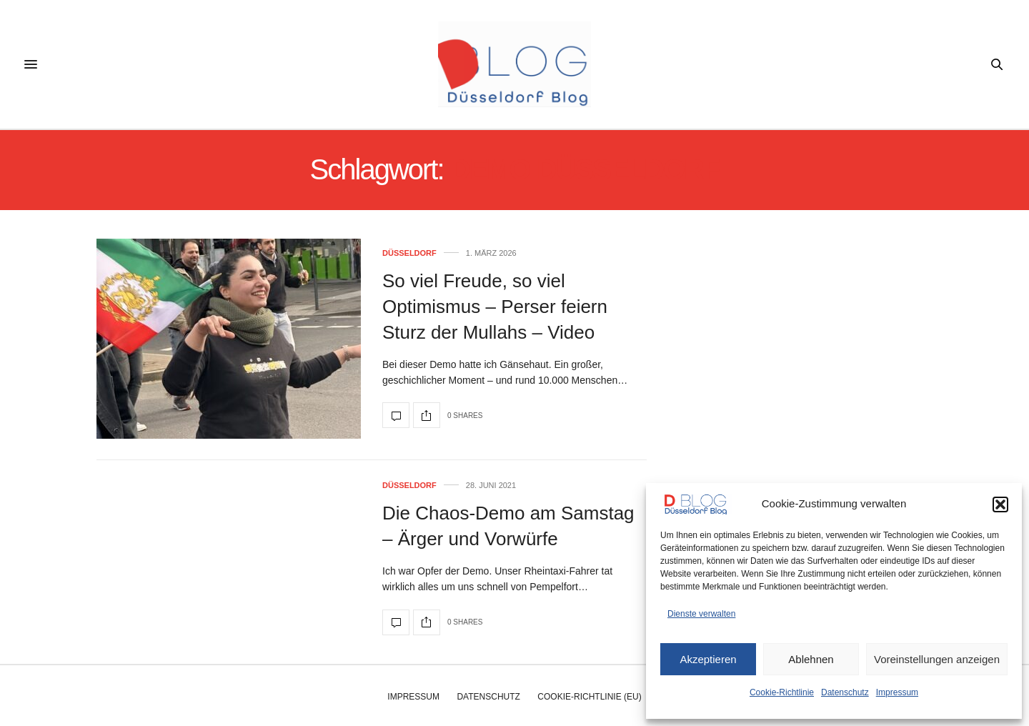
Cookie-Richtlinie (782, 692)
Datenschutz (845, 692)
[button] (1000, 504)
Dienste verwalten (701, 614)
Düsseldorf (409, 253)
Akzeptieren (708, 659)
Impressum (897, 692)
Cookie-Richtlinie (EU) (589, 697)
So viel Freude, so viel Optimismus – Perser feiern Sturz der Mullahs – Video (494, 307)
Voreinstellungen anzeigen (937, 659)
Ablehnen (810, 659)
